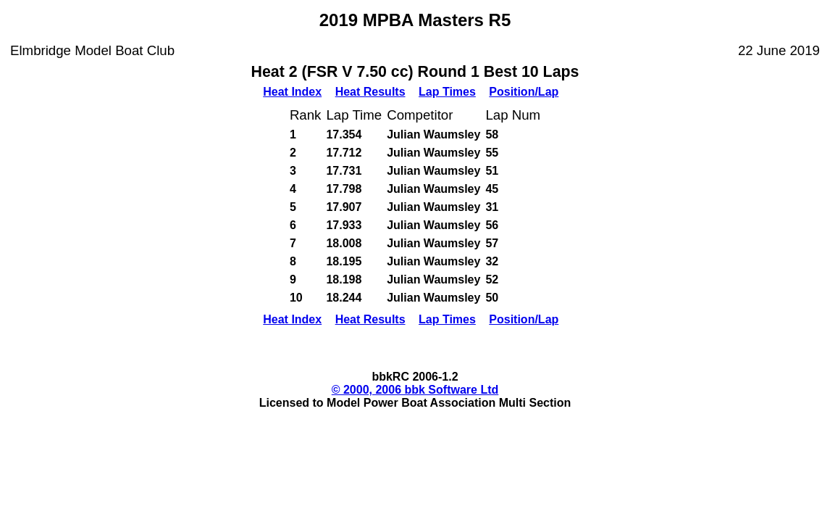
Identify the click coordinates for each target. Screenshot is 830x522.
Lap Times (447, 92)
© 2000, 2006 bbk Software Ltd (415, 390)
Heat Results (370, 92)
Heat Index (292, 92)
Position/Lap (523, 92)
